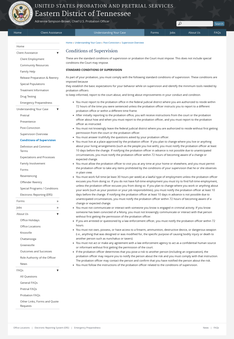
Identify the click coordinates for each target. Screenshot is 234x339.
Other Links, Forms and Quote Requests (39, 304)
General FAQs (29, 282)
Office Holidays (29, 220)
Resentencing (28, 176)
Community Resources (34, 65)
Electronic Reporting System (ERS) (52, 327)
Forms (155, 32)
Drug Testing (28, 96)
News (23, 264)
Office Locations (30, 226)
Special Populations (32, 84)
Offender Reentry (31, 182)
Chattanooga (28, 239)
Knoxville (26, 232)
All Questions (28, 276)
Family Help (27, 71)
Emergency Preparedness (36, 102)
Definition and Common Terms (35, 149)
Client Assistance (51, 32)
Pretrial (24, 115)
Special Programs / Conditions (39, 188)
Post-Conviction (111, 42)
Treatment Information (34, 90)
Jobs (172, 32)
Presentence (28, 121)
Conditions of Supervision (38, 140)
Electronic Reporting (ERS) (36, 194)
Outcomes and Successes (36, 251)
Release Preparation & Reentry (39, 77)
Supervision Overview (133, 42)
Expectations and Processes (37, 157)
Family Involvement (32, 163)
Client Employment (32, 59)
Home (17, 32)
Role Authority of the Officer (38, 257)
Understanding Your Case (110, 32)
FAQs (217, 32)
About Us (194, 32)
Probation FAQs (30, 295)
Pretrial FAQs (28, 289)
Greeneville (27, 245)
